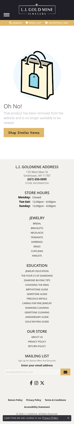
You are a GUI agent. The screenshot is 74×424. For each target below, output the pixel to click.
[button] (15, 23)
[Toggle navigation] (6, 15)
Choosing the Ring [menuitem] (37, 284)
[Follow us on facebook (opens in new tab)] (31, 383)
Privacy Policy (37, 341)
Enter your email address (37, 365)
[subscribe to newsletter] (65, 372)
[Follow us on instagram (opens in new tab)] (36, 383)
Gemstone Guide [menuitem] (37, 294)
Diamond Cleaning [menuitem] (37, 307)
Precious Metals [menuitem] (37, 298)
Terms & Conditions (55, 400)
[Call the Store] (37, 179)
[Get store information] (37, 183)
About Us (37, 337)
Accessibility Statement (37, 407)
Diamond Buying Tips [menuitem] (37, 280)
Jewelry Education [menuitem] (37, 271)
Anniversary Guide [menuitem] (37, 317)
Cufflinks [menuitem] (37, 251)
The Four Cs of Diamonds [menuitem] (37, 275)
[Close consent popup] (68, 418)
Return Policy (37, 346)
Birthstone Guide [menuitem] (37, 289)
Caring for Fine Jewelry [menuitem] (37, 303)
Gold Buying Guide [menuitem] (37, 321)
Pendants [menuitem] (37, 237)
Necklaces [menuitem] (37, 232)
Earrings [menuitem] (37, 241)
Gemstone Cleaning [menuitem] (37, 312)
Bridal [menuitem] (37, 223)
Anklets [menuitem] (37, 255)
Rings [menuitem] (36, 246)
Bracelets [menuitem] (37, 228)
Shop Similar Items (23, 132)
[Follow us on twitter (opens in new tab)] (42, 383)
